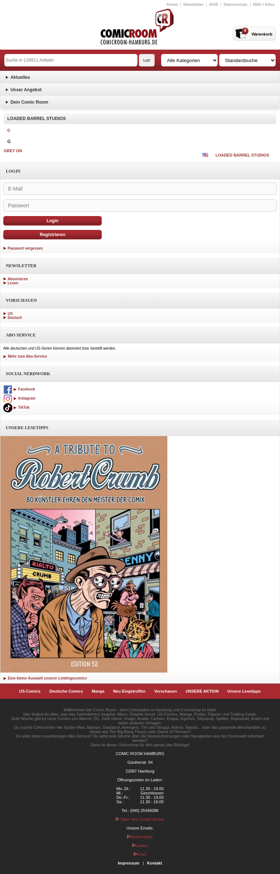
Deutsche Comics (66, 691)
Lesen (13, 283)
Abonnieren (18, 279)
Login (53, 220)
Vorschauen (165, 691)
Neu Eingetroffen (129, 691)
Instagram (19, 398)
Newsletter (193, 4)
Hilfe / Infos (264, 4)
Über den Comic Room (140, 819)
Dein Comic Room (29, 102)
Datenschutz (235, 4)
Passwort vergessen (25, 248)
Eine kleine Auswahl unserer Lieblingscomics (45, 678)
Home (172, 4)
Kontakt (154, 863)
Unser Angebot (26, 89)
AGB (213, 4)
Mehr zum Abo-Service (25, 356)
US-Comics (30, 691)
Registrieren (52, 234)
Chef (140, 854)
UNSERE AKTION (202, 691)
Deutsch (15, 318)
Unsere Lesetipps (244, 691)
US (10, 314)
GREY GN (13, 151)
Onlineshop (140, 837)
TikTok (16, 407)
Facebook (19, 389)
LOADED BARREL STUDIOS (242, 155)
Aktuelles (20, 77)
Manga (98, 691)
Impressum (129, 863)
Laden (140, 845)
